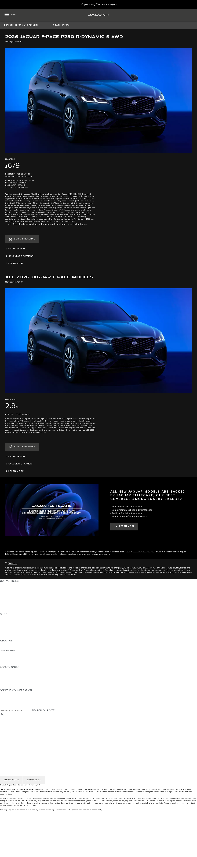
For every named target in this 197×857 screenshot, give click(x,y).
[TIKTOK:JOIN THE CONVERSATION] (6, 697)
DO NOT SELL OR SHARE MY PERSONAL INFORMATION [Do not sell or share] (33, 727)
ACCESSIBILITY (9, 734)
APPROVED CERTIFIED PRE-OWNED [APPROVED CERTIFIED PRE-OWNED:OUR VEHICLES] (22, 604)
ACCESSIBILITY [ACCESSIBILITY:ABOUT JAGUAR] (9, 687)
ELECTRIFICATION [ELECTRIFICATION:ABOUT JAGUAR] (11, 677)
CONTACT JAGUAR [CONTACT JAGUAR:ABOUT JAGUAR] (11, 680)
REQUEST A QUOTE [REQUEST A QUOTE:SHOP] (12, 624)
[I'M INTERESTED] (98, 248)
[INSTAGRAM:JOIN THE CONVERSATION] (8, 693)
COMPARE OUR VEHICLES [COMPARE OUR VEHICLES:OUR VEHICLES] (16, 607)
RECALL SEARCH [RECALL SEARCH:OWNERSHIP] (10, 663)
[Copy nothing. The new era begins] (99, 4)
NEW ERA (6, 610)
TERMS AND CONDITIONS (15, 731)
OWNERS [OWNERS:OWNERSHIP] (5, 653)
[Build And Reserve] (98, 841)
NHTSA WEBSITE (10, 721)
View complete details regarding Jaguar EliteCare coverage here (33, 552)
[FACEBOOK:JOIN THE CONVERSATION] (8, 703)
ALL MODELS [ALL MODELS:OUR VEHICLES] (8, 584)
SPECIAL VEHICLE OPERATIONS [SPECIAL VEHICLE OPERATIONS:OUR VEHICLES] (19, 600)
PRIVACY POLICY (10, 724)
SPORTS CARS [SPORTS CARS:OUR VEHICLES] (9, 594)
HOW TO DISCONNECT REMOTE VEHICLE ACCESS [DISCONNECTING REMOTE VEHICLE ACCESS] (30, 744)
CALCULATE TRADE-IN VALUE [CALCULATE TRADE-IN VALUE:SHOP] (18, 634)
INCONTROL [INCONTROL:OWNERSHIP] (7, 657)
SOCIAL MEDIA (9, 737)
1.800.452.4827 (148, 552)
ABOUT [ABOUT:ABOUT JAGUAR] (4, 670)
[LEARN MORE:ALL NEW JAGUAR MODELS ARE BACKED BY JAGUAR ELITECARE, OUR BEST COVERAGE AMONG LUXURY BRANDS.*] (124, 526)
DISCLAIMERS (8, 741)
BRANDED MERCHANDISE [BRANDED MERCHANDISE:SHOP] (15, 637)
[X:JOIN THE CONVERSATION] (2, 706)
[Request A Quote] (98, 848)
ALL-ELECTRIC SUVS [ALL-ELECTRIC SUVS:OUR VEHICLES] (12, 590)
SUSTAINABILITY (10, 647)
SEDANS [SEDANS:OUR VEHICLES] (5, 597)
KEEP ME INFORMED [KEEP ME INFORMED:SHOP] (12, 627)
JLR (2, 643)
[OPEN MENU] (11, 15)
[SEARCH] (2, 714)
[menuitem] (98, 824)
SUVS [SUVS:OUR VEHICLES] (3, 587)
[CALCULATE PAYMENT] (98, 256)
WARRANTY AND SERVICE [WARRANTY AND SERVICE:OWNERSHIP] (16, 660)
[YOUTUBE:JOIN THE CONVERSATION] (7, 700)
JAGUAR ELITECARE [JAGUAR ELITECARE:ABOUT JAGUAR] (12, 673)
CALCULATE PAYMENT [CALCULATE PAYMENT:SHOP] (13, 630)
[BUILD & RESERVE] (22, 239)
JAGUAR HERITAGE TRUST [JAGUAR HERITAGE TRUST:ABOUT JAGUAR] (16, 683)
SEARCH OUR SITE (43, 710)
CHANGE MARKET (11, 717)
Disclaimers (12, 563)
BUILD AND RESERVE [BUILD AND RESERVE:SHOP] (13, 620)
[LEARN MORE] (98, 263)
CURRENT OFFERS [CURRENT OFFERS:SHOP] (11, 617)
